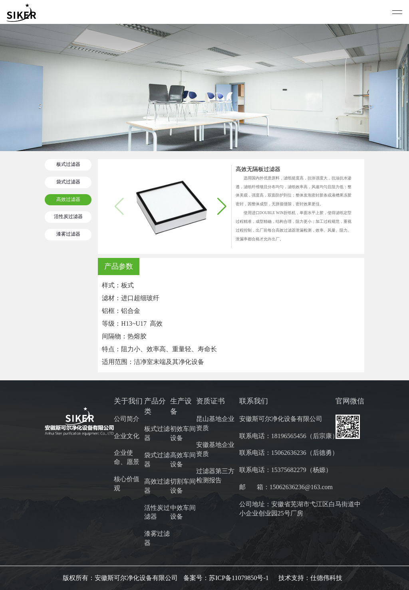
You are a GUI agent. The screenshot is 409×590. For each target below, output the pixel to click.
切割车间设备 (183, 486)
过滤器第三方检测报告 (215, 476)
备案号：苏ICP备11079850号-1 (226, 577)
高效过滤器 (68, 199)
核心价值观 (126, 484)
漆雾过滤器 (68, 234)
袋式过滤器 (68, 182)
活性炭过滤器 (68, 216)
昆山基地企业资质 (215, 423)
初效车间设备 (183, 433)
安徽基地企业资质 (215, 449)
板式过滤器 (68, 164)
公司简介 (126, 418)
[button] (221, 206)
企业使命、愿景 (126, 457)
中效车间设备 (183, 512)
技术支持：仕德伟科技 (310, 577)
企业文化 (126, 436)
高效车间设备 (183, 460)
